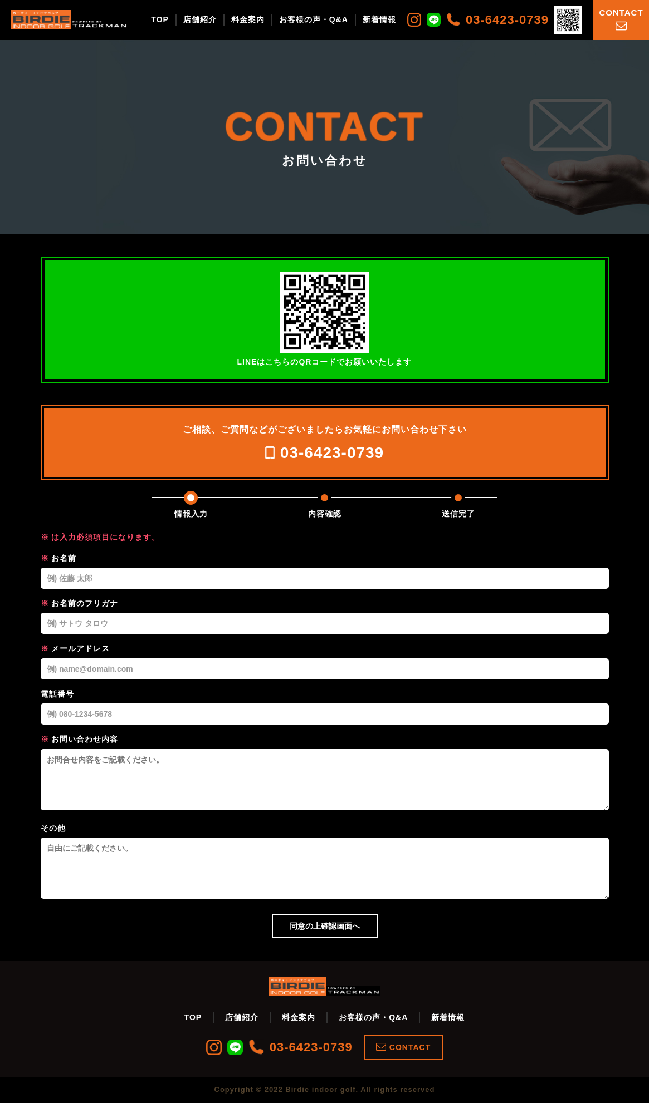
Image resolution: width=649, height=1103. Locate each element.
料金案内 (248, 20)
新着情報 (379, 20)
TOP (160, 20)
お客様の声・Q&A (313, 20)
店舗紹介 (200, 20)
